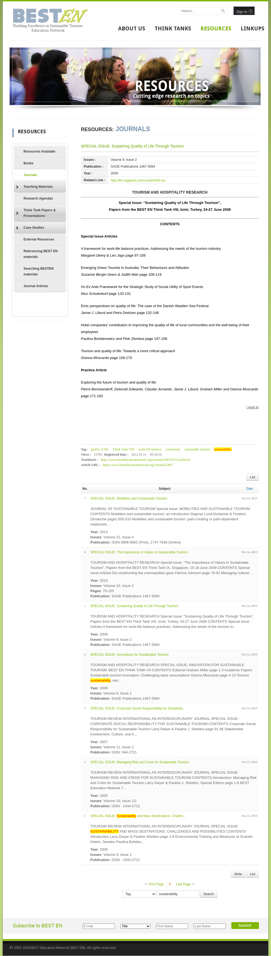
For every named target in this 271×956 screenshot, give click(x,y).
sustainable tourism (197, 449)
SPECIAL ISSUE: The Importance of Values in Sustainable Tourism (139, 552)
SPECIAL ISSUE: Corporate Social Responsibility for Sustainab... (137, 708)
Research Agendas (38, 198)
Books (29, 163)
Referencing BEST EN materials (41, 254)
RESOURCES (215, 28)
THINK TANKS (173, 28)
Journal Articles (36, 286)
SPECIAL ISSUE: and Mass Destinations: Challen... (138, 816)
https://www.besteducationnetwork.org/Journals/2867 (138, 465)
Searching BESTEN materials (39, 271)
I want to (252, 407)
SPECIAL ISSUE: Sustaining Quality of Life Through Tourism (132, 146)
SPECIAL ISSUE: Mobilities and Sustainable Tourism (128, 498)
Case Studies (30, 228)
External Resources (39, 239)
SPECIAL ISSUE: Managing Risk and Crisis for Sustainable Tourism (139, 762)
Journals (30, 175)
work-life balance (149, 449)
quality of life (100, 449)
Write (238, 874)
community (172, 449)
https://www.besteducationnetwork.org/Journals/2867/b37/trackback (145, 460)
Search (208, 894)
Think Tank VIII (123, 449)
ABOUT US (131, 28)
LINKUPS (252, 28)
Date (249, 489)
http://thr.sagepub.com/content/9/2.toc (138, 180)
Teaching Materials (34, 187)
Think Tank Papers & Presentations (36, 213)
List (252, 477)
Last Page (183, 884)
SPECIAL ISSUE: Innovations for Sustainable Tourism (129, 655)
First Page (156, 884)
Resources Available (40, 151)
